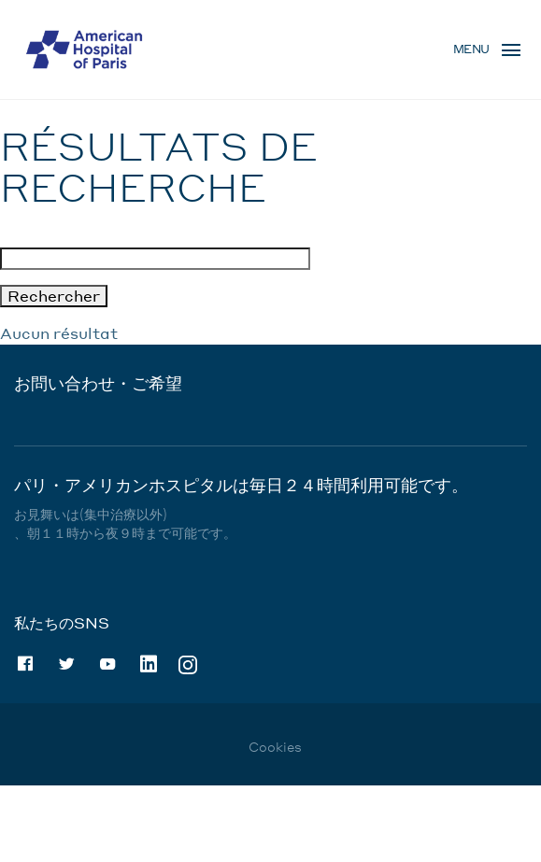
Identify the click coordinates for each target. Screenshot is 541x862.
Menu (471, 49)
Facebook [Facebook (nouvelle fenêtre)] (25, 664)
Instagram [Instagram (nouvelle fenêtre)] (187, 663)
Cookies (275, 746)
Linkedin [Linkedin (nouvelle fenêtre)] (148, 664)
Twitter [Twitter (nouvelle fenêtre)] (66, 664)
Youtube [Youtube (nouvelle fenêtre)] (107, 664)
